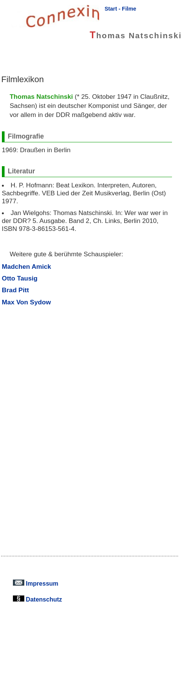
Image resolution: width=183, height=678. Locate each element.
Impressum (35, 583)
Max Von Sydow (26, 302)
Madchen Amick (26, 266)
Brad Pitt (15, 290)
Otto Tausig (20, 278)
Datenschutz (37, 599)
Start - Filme (120, 9)
